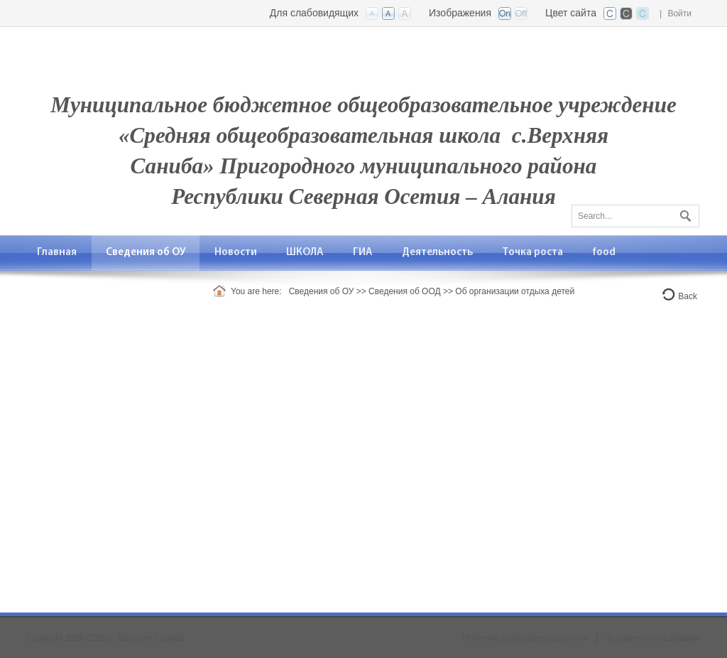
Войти (679, 13)
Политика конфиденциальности (525, 638)
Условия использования (653, 638)
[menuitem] (57, 252)
